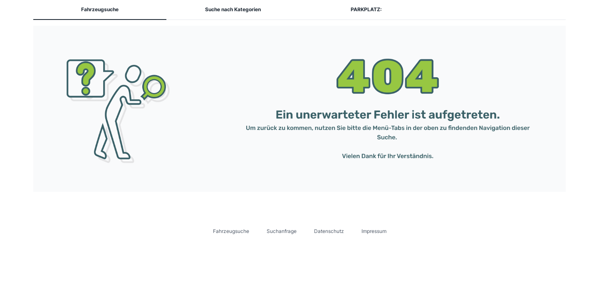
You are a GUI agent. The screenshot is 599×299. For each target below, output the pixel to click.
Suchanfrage (282, 231)
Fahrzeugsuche (100, 9)
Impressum (373, 231)
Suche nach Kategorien (233, 9)
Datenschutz (329, 231)
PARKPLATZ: (366, 9)
